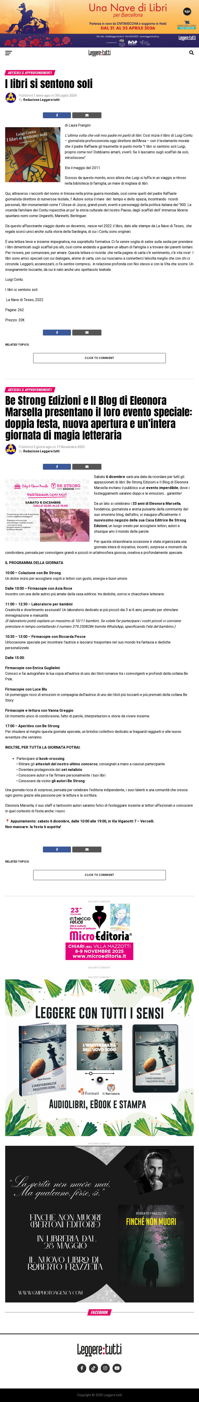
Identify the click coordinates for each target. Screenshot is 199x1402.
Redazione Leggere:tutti (41, 100)
